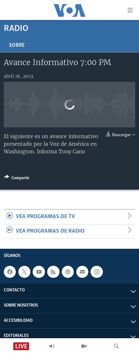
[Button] (16, 179)
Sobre (17, 45)
